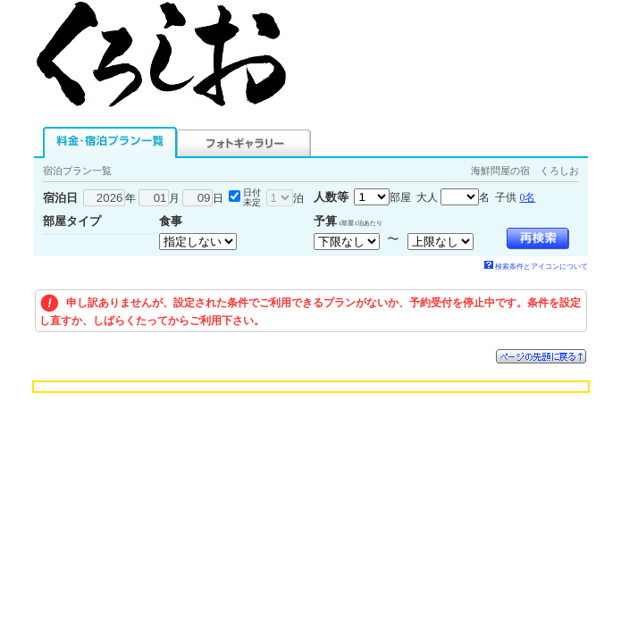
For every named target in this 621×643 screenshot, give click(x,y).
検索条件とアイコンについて (536, 267)
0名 (527, 197)
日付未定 (252, 197)
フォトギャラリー (244, 142)
